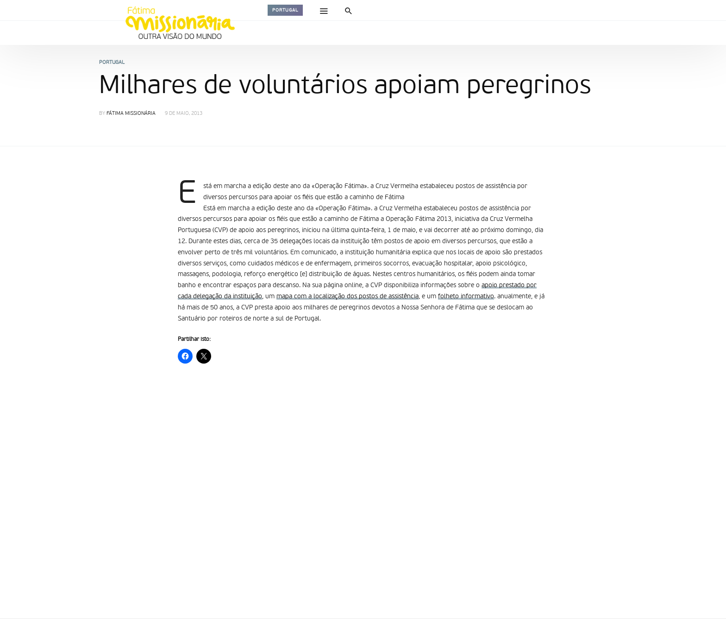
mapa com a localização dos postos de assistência (347, 296)
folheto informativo (466, 296)
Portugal (285, 10)
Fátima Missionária (131, 113)
